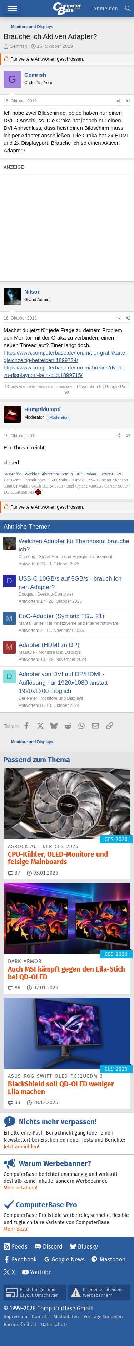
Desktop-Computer (55, 594)
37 (14, 872)
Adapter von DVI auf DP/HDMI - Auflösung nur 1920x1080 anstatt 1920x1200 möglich (63, 683)
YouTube (41, 1272)
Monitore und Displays (59, 652)
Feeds (19, 1247)
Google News (67, 1259)
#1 (128, 100)
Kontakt (40, 1316)
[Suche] (127, 8)
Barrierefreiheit (20, 1324)
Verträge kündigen (103, 1316)
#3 (128, 435)
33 (14, 1102)
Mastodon (112, 1259)
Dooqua (26, 594)
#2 (128, 318)
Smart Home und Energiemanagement (75, 556)
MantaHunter (31, 623)
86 (14, 987)
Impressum (15, 1316)
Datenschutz (54, 1324)
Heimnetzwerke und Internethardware (82, 623)
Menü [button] (12, 9)
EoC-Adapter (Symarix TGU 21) (61, 616)
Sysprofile (13, 473)
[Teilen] (118, 101)
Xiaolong (27, 556)
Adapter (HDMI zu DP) (49, 645)
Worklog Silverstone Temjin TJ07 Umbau (60, 473)
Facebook (24, 1259)
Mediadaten (66, 1316)
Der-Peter (28, 698)
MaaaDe (27, 652)
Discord (53, 1247)
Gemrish (18, 46)
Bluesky (88, 1247)
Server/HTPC (111, 473)
